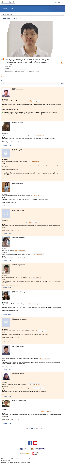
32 (37, 429)
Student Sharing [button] (32, 14)
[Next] (44, 429)
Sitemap (3, 458)
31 (34, 429)
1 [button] (1, 76)
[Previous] (20, 429)
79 (42, 429)
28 (27, 429)
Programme (5, 81)
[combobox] (32, 83)
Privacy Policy (10, 458)
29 (29, 429)
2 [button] (3, 76)
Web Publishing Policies (21, 458)
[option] (32, 46)
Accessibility (32, 458)
